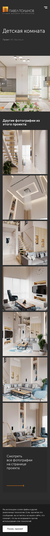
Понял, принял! (15, 529)
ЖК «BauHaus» (17, 39)
